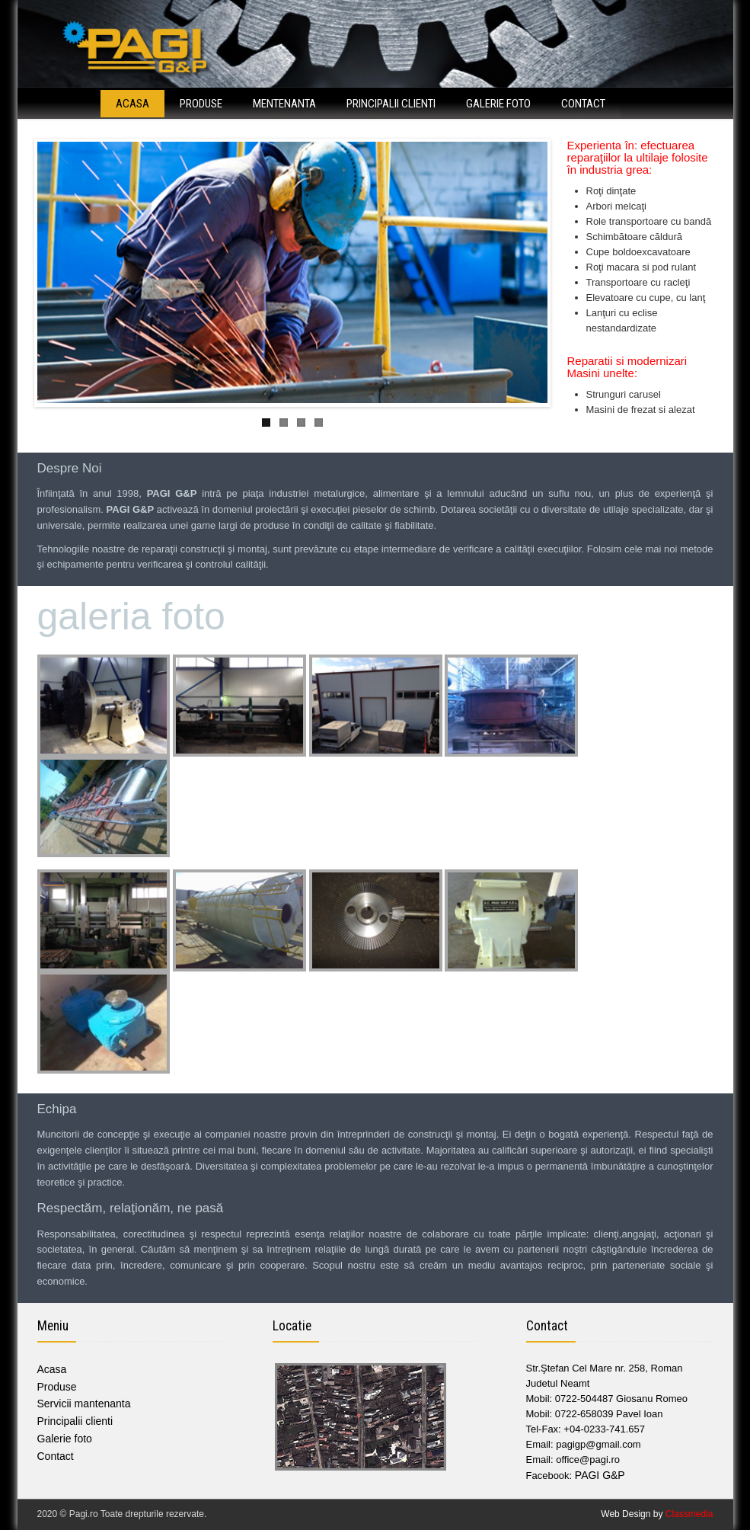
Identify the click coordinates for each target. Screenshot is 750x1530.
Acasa (132, 103)
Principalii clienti (391, 103)
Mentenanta (284, 103)
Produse (201, 103)
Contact (583, 103)
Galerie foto (498, 103)
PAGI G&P (600, 1475)
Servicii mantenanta (84, 1403)
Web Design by (657, 1514)
